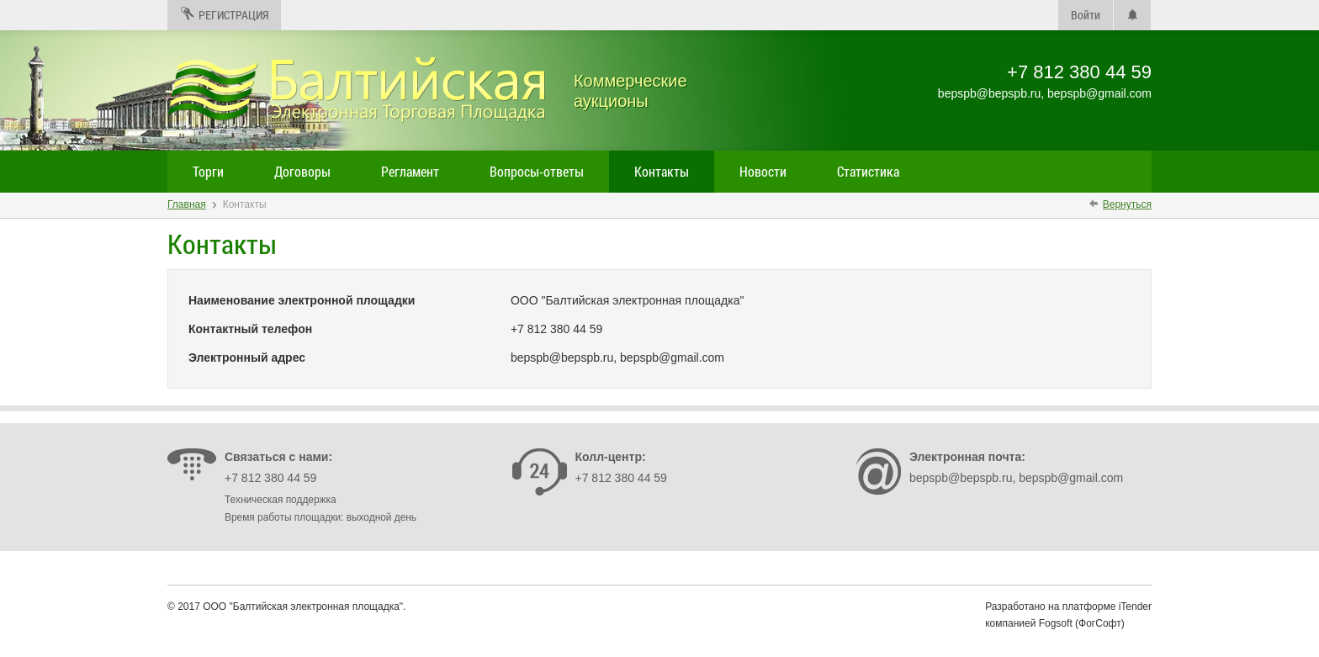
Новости (763, 171)
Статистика (868, 171)
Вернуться (1127, 204)
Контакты (661, 171)
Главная (186, 204)
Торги (208, 171)
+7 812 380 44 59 (270, 478)
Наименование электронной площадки (301, 300)
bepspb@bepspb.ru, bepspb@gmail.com (1016, 478)
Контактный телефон (250, 329)
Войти (1085, 15)
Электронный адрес (246, 357)
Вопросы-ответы (537, 171)
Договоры (302, 171)
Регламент (410, 171)
